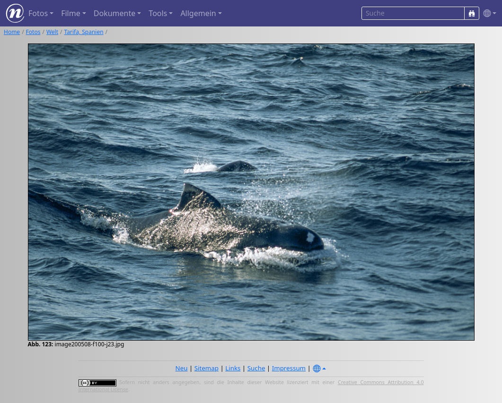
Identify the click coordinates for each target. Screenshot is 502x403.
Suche (256, 368)
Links (232, 368)
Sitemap (206, 368)
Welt (52, 32)
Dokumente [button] (114, 13)
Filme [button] (70, 13)
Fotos (33, 32)
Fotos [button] (38, 13)
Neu (182, 368)
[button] (487, 13)
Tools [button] (158, 13)
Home (12, 32)
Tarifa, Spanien (84, 32)
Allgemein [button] (198, 13)
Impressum (289, 368)
